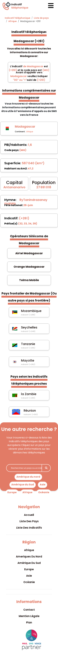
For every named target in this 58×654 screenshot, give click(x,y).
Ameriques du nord (29, 556)
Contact (29, 610)
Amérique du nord (28, 477)
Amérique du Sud (22, 484)
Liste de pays (41, 17)
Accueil (29, 515)
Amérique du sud (29, 563)
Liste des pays (29, 521)
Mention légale (29, 616)
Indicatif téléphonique (17, 17)
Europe (12, 492)
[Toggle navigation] (48, 6)
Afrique (12, 21)
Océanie (43, 492)
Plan (29, 622)
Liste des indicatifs (29, 528)
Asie (42, 484)
